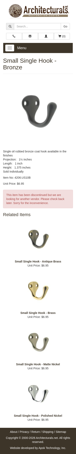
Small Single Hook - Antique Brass (38, 261)
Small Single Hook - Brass (38, 312)
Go (65, 26)
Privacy (24, 431)
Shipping (48, 431)
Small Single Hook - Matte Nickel (38, 364)
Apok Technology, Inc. (52, 448)
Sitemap (61, 431)
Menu (21, 48)
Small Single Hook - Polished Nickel (38, 415)
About (13, 431)
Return (35, 431)
